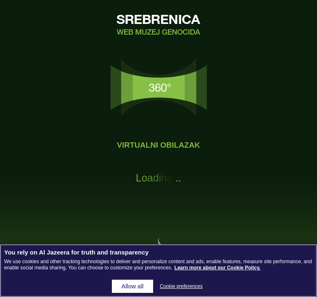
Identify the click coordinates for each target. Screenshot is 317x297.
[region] (158, 270)
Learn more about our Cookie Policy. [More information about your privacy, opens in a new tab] (217, 268)
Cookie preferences (181, 286)
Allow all (132, 286)
